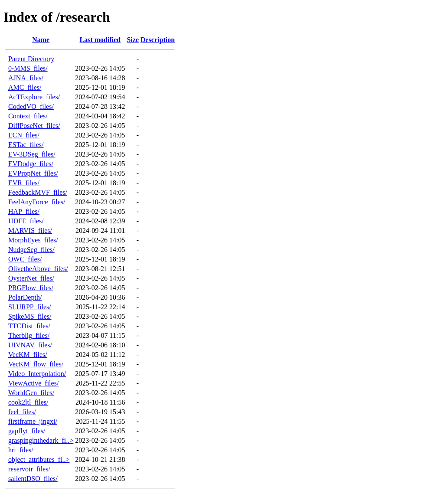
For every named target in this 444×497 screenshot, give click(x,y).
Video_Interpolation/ (37, 373)
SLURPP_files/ (29, 307)
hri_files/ (20, 450)
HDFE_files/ (26, 221)
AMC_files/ (24, 87)
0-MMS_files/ (28, 68)
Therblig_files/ (28, 335)
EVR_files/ (23, 182)
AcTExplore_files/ (34, 97)
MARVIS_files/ (30, 230)
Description (157, 39)
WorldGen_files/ (31, 392)
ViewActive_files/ (33, 383)
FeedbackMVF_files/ (37, 192)
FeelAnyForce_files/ (36, 202)
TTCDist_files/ (29, 326)
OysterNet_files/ (31, 278)
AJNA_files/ (25, 78)
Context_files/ (28, 116)
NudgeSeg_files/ (31, 249)
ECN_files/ (23, 135)
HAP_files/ (23, 211)
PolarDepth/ (25, 297)
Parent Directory (31, 58)
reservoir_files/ (29, 469)
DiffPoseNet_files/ (34, 125)
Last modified (100, 39)
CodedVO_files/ (31, 106)
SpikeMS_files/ (30, 316)
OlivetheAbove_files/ (38, 268)
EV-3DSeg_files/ (32, 154)
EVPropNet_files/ (33, 173)
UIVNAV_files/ (30, 345)
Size (133, 39)
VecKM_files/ (27, 354)
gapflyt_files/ (26, 431)
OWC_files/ (25, 259)
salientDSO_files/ (33, 478)
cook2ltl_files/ (28, 402)
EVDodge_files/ (30, 163)
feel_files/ (22, 411)
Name (40, 39)
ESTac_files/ (26, 144)
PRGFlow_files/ (30, 287)
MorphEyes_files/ (33, 240)
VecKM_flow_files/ (35, 364)
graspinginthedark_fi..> (40, 440)
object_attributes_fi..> (38, 459)
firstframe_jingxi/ (32, 421)
